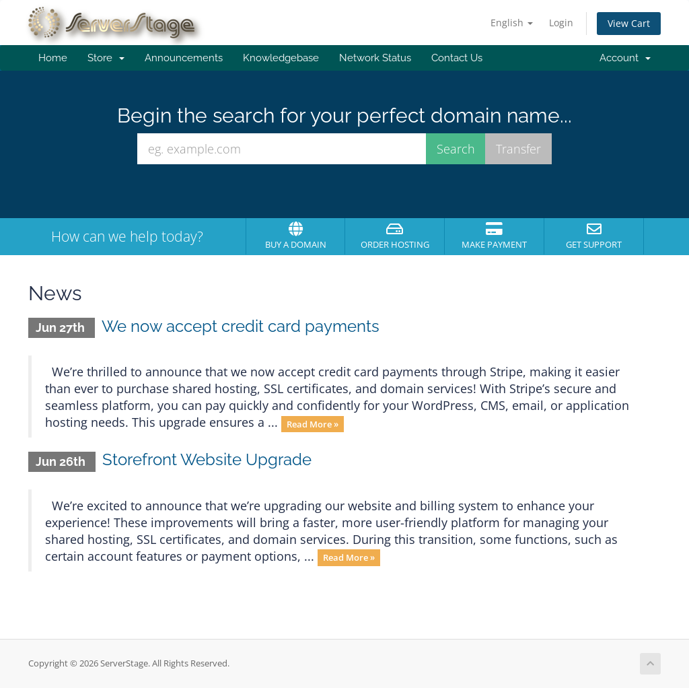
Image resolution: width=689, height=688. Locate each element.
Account (625, 58)
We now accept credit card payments (240, 326)
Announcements (184, 58)
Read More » (312, 423)
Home (52, 58)
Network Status (375, 58)
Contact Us (456, 58)
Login (561, 22)
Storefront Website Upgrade (207, 459)
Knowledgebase (281, 58)
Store (105, 58)
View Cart (629, 23)
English (512, 22)
